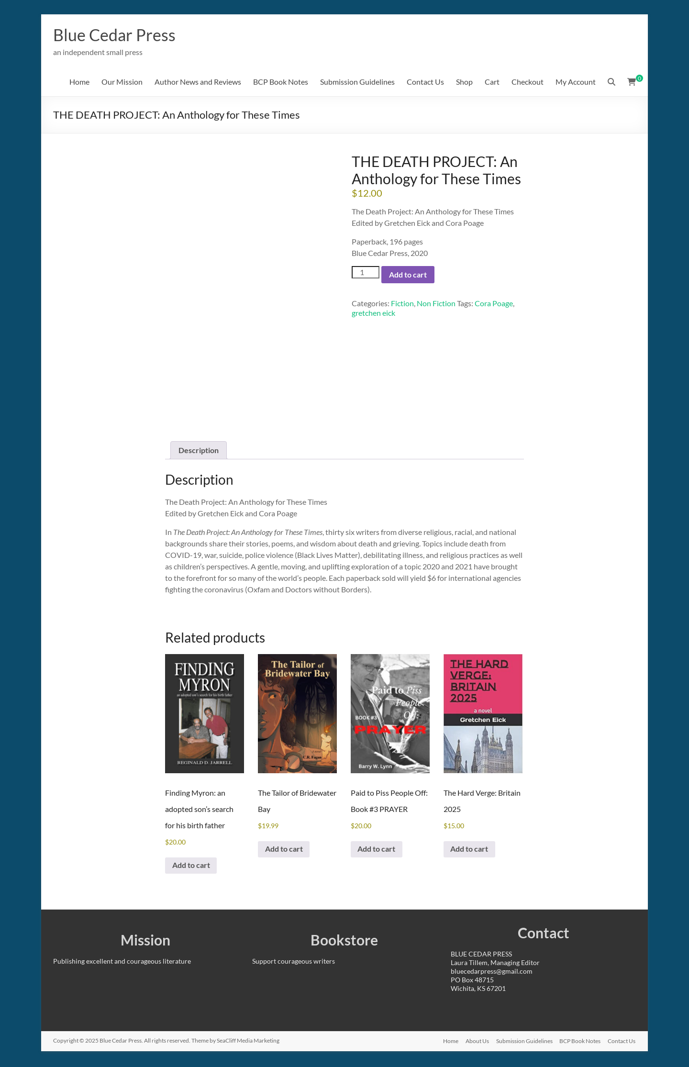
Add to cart (408, 274)
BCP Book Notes (280, 82)
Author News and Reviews (198, 82)
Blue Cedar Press (117, 34)
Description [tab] (198, 450)
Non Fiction (436, 303)
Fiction (402, 303)
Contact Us (425, 82)
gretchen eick (373, 313)
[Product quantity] (365, 273)
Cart (492, 82)
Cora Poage (494, 303)
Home (79, 82)
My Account (576, 82)
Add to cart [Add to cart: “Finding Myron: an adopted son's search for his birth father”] (192, 866)
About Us (476, 1041)
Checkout (527, 82)
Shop (464, 82)
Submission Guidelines (357, 82)
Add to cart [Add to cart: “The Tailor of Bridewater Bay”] (284, 850)
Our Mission (122, 82)
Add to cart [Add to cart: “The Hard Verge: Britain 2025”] (470, 850)
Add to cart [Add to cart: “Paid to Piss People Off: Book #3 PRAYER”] (377, 850)
